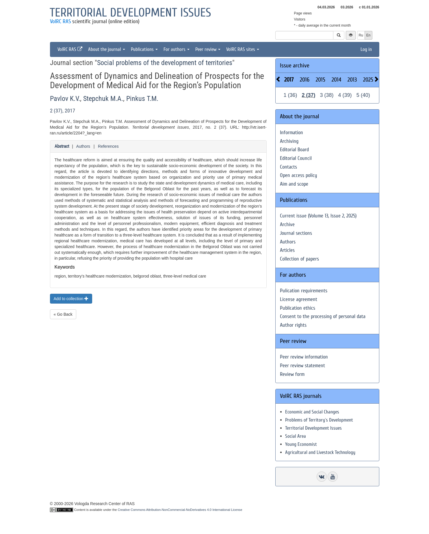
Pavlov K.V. (65, 99)
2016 (304, 79)
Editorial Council (296, 158)
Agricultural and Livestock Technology (320, 452)
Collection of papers (299, 259)
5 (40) (363, 95)
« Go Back (63, 314)
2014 (336, 79)
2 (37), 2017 (62, 111)
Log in (366, 49)
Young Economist (301, 444)
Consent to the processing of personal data (322, 316)
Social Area (295, 436)
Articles (287, 250)
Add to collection (71, 298)
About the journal (106, 49)
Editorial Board (294, 150)
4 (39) (345, 95)
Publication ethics (297, 308)
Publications (144, 49)
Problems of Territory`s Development (319, 420)
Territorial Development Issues (313, 428)
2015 (320, 79)
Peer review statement (302, 366)
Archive (287, 224)
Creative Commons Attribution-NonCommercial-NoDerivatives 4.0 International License (180, 509)
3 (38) (327, 95)
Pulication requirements (303, 291)
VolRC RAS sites (242, 49)
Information (291, 133)
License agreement (298, 299)
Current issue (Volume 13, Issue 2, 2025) (318, 216)
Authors (83, 146)
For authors (177, 49)
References (108, 146)
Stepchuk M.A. (103, 99)
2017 (289, 79)
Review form (292, 374)
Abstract (62, 146)
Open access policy (298, 175)
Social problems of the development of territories (164, 63)
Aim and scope (294, 184)
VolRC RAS (60, 21)
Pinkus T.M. (142, 99)
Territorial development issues (130, 12)
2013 (352, 79)
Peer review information (304, 357)
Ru (361, 35)
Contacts (288, 167)
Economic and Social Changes (312, 412)
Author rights (293, 325)
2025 (368, 79)
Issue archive (294, 65)
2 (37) (308, 95)
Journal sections (296, 233)
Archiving (289, 141)
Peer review (207, 49)
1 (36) (290, 95)
